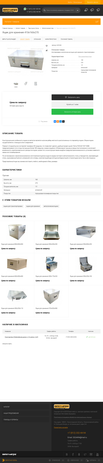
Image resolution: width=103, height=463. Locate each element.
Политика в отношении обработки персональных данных (73, 417)
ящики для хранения (33, 206)
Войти (70, 2)
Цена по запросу (18, 102)
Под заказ (42, 121)
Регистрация (78, 2)
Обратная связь (9, 460)
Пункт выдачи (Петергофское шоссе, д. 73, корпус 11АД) (21, 337)
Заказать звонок (92, 2)
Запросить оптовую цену (72, 112)
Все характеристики (85, 56)
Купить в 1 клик (72, 104)
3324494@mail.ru (80, 437)
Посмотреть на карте (61, 427)
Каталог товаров (51, 21)
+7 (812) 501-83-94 (33, 9)
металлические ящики (51, 206)
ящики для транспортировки (13, 206)
